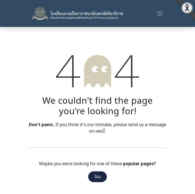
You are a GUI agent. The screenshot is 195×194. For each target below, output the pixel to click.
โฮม (97, 177)
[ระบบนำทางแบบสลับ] (159, 13)
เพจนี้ (100, 131)
